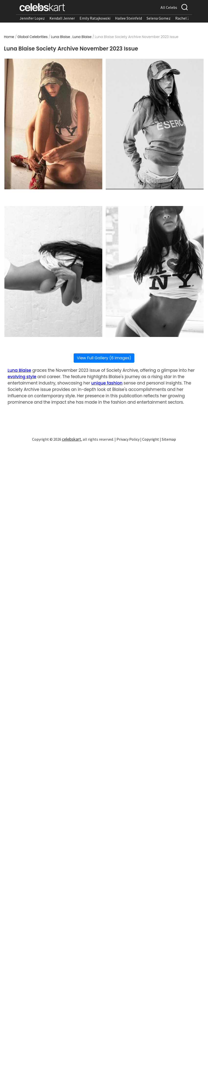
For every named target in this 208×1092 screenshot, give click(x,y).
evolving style (22, 377)
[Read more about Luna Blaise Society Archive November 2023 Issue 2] (155, 124)
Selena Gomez (159, 18)
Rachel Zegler (186, 18)
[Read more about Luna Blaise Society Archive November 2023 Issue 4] (155, 271)
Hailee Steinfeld (128, 18)
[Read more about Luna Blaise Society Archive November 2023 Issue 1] (53, 124)
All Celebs (169, 7)
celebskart (71, 439)
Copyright (150, 439)
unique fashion (107, 383)
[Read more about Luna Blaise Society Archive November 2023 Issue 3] (53, 271)
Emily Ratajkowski (95, 18)
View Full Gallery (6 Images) (104, 358)
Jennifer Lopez (32, 18)
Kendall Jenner (62, 18)
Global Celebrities (32, 36)
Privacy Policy (127, 439)
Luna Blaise (60, 36)
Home (9, 36)
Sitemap (169, 439)
